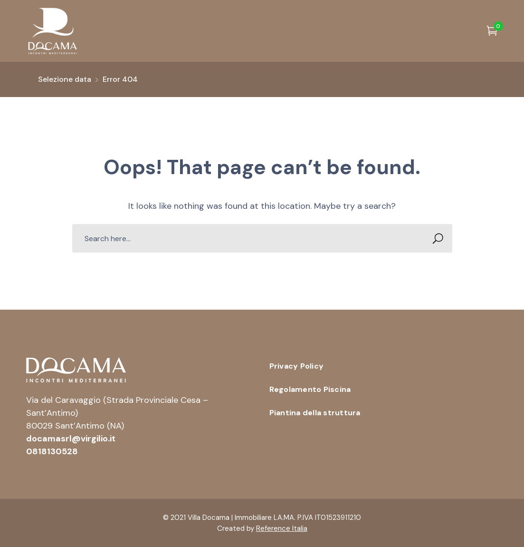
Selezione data (64, 79)
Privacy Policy (296, 366)
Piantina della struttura (315, 413)
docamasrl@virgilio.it (70, 438)
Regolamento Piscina (310, 389)
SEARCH (435, 238)
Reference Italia (281, 528)
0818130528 (52, 451)
